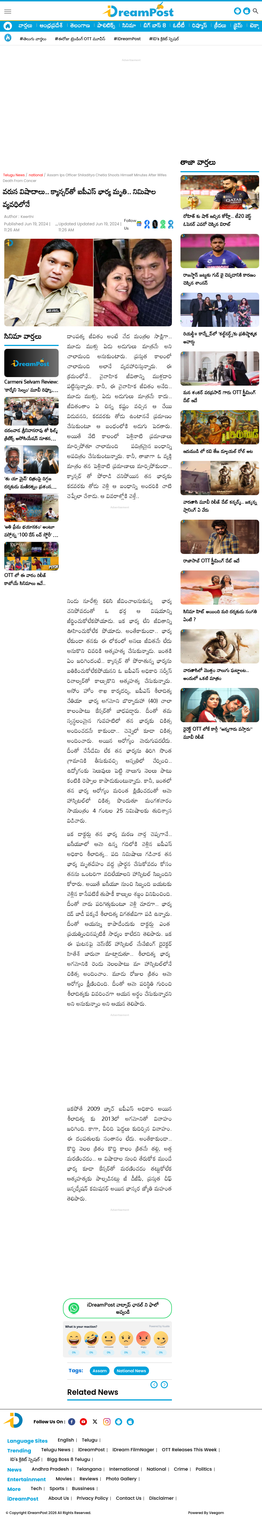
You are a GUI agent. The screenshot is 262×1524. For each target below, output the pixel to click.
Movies (64, 1479)
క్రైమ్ (238, 25)
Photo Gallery (121, 1479)
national (36, 175)
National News (131, 1371)
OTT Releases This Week (189, 1450)
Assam (100, 1371)
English (66, 1440)
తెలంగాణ (80, 25)
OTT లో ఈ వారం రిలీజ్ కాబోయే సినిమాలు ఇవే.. (25, 579)
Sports (56, 1489)
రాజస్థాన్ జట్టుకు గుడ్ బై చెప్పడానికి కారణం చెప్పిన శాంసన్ (219, 279)
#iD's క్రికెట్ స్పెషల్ (164, 39)
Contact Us (128, 1498)
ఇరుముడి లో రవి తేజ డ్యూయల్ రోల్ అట (218, 451)
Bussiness (83, 1489)
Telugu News (14, 175)
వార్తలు (25, 25)
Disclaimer (161, 1498)
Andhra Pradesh (50, 1469)
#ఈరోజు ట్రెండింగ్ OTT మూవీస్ (80, 39)
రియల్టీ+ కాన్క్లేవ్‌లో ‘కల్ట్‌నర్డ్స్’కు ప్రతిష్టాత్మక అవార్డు (220, 337)
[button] (164, 1384)
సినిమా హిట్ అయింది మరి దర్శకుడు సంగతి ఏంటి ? (220, 615)
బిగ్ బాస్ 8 (155, 25)
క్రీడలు (220, 25)
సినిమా (129, 25)
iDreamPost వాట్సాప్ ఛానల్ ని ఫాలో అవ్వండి (123, 1308)
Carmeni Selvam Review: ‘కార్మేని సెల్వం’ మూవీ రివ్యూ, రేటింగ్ (31, 386)
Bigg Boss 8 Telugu (68, 1460)
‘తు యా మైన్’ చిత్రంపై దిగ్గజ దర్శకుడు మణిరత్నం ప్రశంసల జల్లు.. (29, 483)
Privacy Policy (92, 1498)
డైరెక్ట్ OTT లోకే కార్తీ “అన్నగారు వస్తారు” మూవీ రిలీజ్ (217, 733)
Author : (18, 217)
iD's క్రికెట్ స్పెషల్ (24, 1460)
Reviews (89, 1479)
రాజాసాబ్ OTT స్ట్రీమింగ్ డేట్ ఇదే (211, 560)
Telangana (89, 1469)
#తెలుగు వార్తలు (33, 39)
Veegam (216, 1512)
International (124, 1469)
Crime (181, 1469)
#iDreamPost (127, 39)
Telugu (90, 1440)
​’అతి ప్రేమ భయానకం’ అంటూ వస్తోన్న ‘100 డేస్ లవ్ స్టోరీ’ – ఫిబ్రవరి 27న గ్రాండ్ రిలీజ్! (30, 531)
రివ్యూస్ (199, 25)
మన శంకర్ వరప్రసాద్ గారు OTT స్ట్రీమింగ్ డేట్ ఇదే (219, 396)
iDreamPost (91, 1450)
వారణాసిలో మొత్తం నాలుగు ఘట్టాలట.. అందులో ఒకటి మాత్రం (216, 674)
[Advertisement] (132, 103)
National (156, 1469)
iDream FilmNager (133, 1450)
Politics (204, 1469)
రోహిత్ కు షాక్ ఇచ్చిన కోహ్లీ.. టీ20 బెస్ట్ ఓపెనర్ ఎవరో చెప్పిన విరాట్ (217, 220)
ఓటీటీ (179, 25)
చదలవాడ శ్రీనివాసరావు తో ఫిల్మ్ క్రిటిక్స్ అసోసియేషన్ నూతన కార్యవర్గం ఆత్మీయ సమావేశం (30, 434)
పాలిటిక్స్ (106, 25)
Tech (36, 1489)
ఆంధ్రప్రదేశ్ (51, 25)
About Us (58, 1498)
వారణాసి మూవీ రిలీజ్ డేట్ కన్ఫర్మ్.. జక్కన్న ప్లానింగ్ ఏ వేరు (220, 506)
